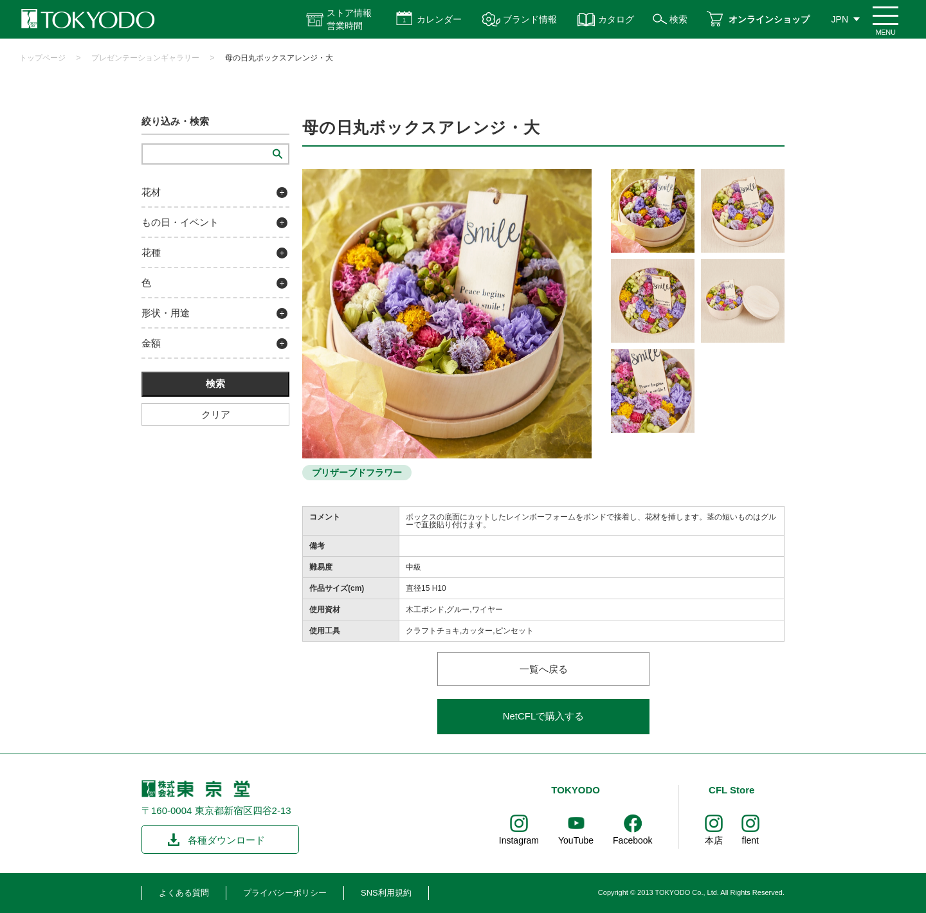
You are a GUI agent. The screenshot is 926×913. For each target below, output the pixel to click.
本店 (714, 840)
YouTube (576, 840)
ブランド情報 (530, 19)
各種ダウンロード (226, 840)
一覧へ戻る (544, 669)
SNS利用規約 (386, 893)
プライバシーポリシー (285, 893)
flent (750, 840)
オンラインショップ (769, 19)
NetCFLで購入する (544, 715)
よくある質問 (184, 893)
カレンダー (439, 19)
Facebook (632, 840)
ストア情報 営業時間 (349, 19)
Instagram (519, 840)
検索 (678, 19)
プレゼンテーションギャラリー (145, 57)
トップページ (42, 57)
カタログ (616, 19)
